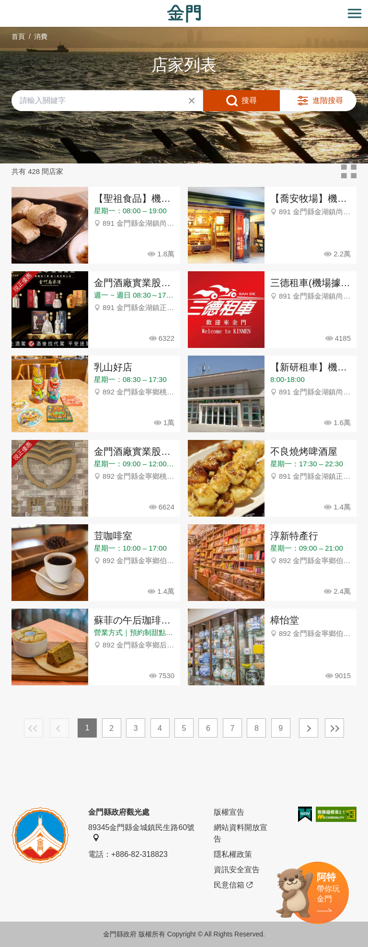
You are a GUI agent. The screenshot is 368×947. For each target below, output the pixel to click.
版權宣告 (229, 812)
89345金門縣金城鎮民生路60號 (141, 832)
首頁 (18, 36)
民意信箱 (233, 885)
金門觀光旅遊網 (184, 13)
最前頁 (33, 728)
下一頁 (308, 728)
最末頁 (334, 728)
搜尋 (249, 100)
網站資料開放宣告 (240, 833)
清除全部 (192, 100)
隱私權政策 (233, 854)
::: (3, 5)
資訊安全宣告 (237, 870)
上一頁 (59, 728)
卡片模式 (348, 171)
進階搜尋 (327, 100)
